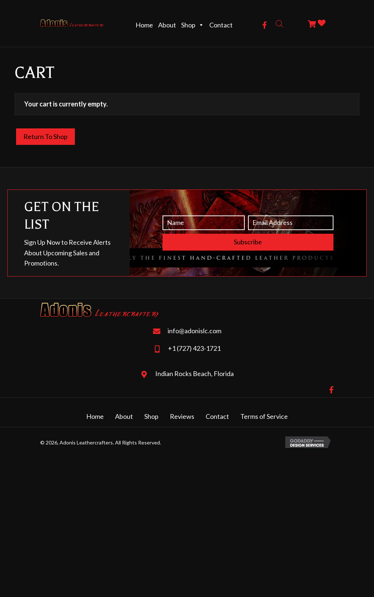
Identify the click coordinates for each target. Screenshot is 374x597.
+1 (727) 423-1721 (194, 348)
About (167, 25)
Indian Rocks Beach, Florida (194, 373)
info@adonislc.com (194, 331)
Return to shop (45, 136)
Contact (221, 25)
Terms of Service (264, 416)
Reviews (182, 416)
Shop (192, 25)
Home (144, 25)
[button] (264, 25)
